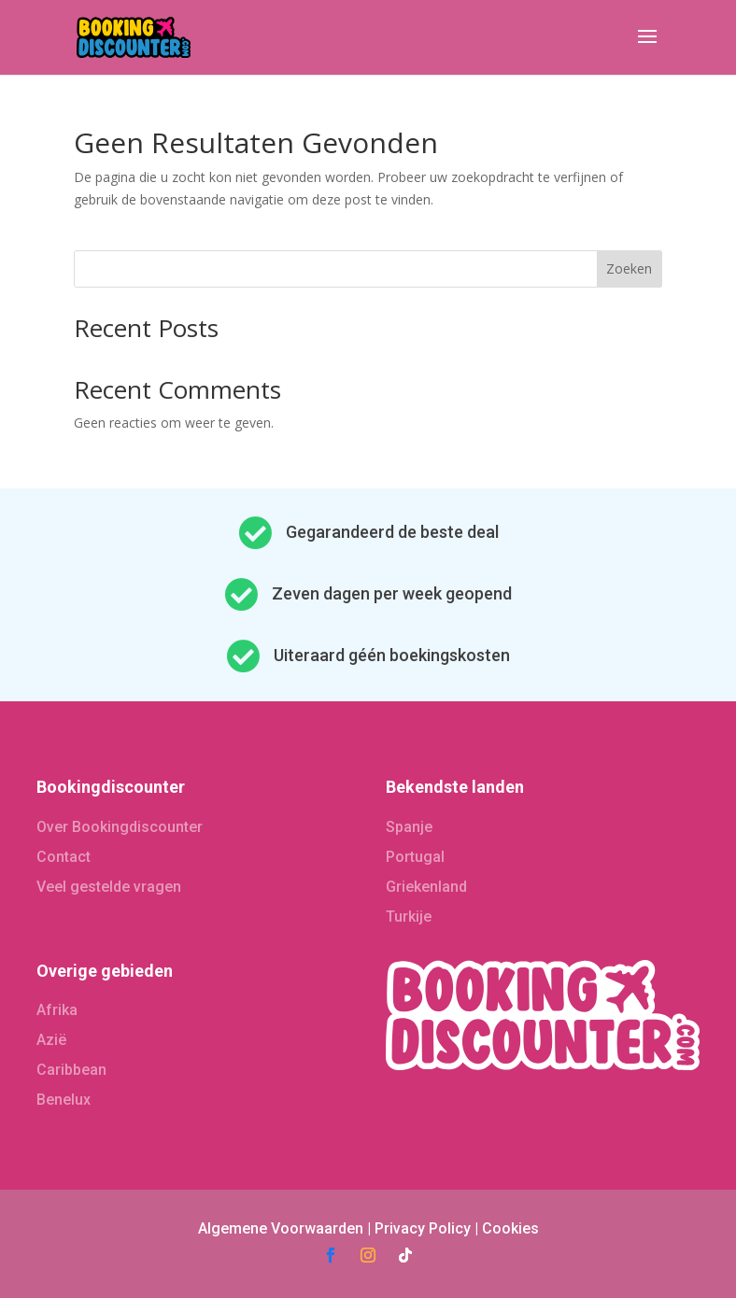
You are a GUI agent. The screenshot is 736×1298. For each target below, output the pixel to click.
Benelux (63, 1099)
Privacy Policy (423, 1228)
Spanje (409, 827)
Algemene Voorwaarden (280, 1228)
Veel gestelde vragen (108, 887)
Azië (51, 1040)
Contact (63, 857)
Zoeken (629, 268)
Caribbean (71, 1070)
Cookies (510, 1228)
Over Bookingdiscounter (119, 827)
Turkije (409, 916)
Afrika (57, 1010)
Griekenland (426, 887)
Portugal (415, 857)
